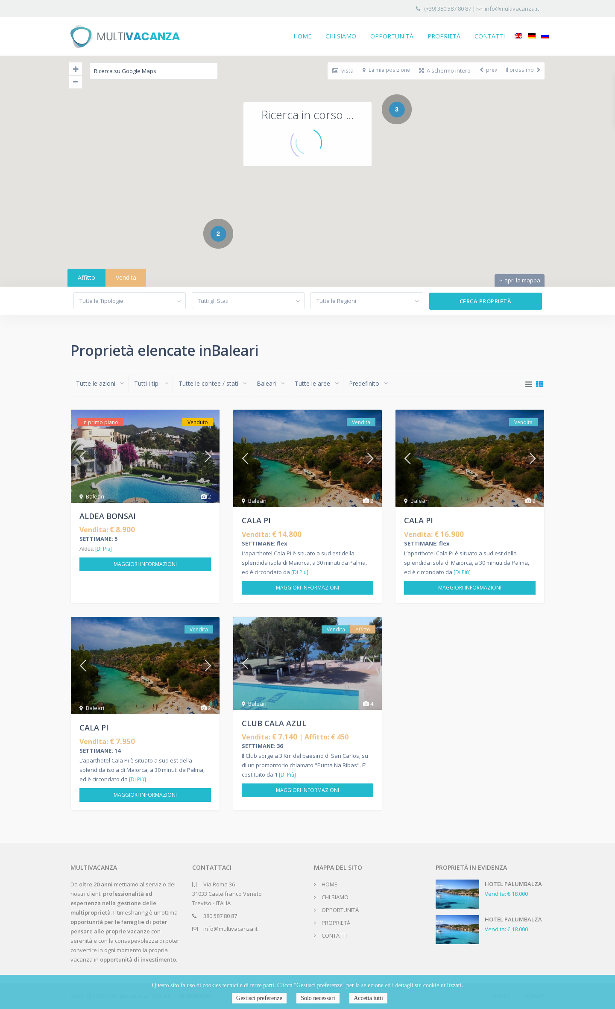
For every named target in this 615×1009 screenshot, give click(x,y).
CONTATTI (489, 36)
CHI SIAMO (340, 36)
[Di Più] (103, 549)
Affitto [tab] (86, 277)
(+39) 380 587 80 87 (447, 8)
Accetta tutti (368, 998)
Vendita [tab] (126, 277)
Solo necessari (318, 998)
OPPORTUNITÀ (391, 36)
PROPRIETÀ (444, 36)
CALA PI (256, 520)
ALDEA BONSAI (107, 516)
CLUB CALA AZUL (274, 723)
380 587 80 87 (220, 916)
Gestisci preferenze (259, 998)
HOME (302, 36)
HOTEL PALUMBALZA (513, 884)
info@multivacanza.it (512, 8)
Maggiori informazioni (145, 564)
